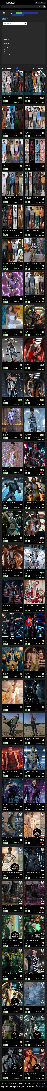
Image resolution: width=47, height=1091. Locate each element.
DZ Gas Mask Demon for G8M (32, 330)
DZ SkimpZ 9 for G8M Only (31, 1073)
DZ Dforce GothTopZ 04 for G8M (32, 872)
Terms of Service (40, 1086)
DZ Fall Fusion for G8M (30, 296)
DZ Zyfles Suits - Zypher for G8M (32, 804)
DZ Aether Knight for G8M (9, 96)
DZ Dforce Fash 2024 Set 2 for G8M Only (34, 837)
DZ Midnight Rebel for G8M (9, 230)
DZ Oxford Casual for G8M (9, 263)
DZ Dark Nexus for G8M (30, 638)
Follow (19, 12)
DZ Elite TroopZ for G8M (30, 535)
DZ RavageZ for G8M (8, 671)
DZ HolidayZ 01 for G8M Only (32, 940)
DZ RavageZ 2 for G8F (8, 296)
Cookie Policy (10, 1087)
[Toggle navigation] (2, 3)
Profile (24, 12)
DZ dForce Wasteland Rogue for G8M (33, 96)
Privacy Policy (20, 1087)
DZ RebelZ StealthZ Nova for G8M (33, 771)
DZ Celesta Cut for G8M (8, 398)
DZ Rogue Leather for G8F (9, 330)
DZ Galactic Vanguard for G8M (32, 738)
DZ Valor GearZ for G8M (8, 638)
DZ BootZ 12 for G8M (8, 837)
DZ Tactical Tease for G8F (9, 535)
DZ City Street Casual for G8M (32, 197)
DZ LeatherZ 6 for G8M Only (9, 1040)
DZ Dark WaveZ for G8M (30, 502)
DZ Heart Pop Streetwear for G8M (33, 263)
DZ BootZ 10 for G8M (30, 1007)
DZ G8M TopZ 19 (29, 973)
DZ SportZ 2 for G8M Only (9, 1007)
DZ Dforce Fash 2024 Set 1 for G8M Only (12, 872)
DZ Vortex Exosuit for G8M (31, 705)
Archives (15, 18)
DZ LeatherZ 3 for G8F (30, 432)
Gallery (35, 12)
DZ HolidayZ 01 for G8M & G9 (10, 973)
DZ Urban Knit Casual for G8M (32, 230)
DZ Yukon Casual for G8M (9, 197)
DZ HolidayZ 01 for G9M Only (10, 940)
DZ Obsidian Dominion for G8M (10, 570)
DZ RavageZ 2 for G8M (30, 467)
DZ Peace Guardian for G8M (9, 738)
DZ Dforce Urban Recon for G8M (32, 130)
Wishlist (21, 14)
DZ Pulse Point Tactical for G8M (32, 164)
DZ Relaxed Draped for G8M (31, 671)
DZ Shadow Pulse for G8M (9, 502)
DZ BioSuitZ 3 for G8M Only (31, 1040)
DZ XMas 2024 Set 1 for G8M (32, 605)
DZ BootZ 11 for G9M (30, 905)
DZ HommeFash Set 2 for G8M (10, 705)
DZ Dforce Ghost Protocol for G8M (11, 130)
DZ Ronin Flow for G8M (8, 432)
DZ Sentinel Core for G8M (31, 398)
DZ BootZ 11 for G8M (8, 905)
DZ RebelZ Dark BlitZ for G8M (10, 804)
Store (29, 12)
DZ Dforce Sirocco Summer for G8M (11, 164)
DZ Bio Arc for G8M (29, 363)
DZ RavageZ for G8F (30, 570)
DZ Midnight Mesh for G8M (9, 605)
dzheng (5, 98)
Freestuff (14, 14)
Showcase (9, 18)
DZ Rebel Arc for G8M (8, 467)
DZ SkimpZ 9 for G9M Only (9, 1073)
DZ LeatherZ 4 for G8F (8, 363)
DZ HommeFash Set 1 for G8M (10, 771)
